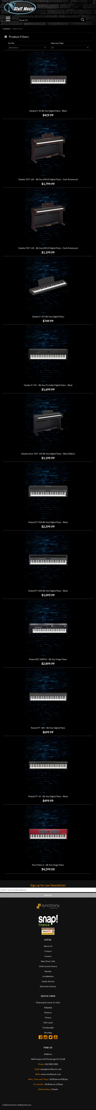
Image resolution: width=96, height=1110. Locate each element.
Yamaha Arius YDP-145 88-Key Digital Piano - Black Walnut (48, 453)
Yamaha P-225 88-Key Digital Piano (48, 316)
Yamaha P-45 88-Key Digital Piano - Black (48, 111)
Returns (48, 1012)
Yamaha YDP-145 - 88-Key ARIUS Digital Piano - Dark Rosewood (48, 248)
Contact (48, 951)
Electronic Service (48, 986)
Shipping (48, 1007)
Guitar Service (48, 981)
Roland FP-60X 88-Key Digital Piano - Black (48, 591)
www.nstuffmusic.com (51, 1074)
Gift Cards (48, 1022)
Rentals (48, 971)
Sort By (11, 43)
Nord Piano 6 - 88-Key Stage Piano (48, 865)
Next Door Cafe (48, 961)
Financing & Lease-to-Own (48, 1002)
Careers (48, 956)
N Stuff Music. (12, 1105)
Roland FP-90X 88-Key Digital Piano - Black (48, 522)
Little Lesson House (48, 966)
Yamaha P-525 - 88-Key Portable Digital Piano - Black (48, 385)
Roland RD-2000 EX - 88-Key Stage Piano (48, 659)
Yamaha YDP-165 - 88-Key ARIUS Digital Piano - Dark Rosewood (48, 179)
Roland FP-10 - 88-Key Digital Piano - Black (48, 796)
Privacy (48, 1017)
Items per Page (57, 43)
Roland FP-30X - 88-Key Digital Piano (48, 728)
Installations (48, 976)
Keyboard (6, 29)
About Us (48, 946)
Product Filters (19, 36)
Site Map (48, 1032)
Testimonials (48, 1027)
